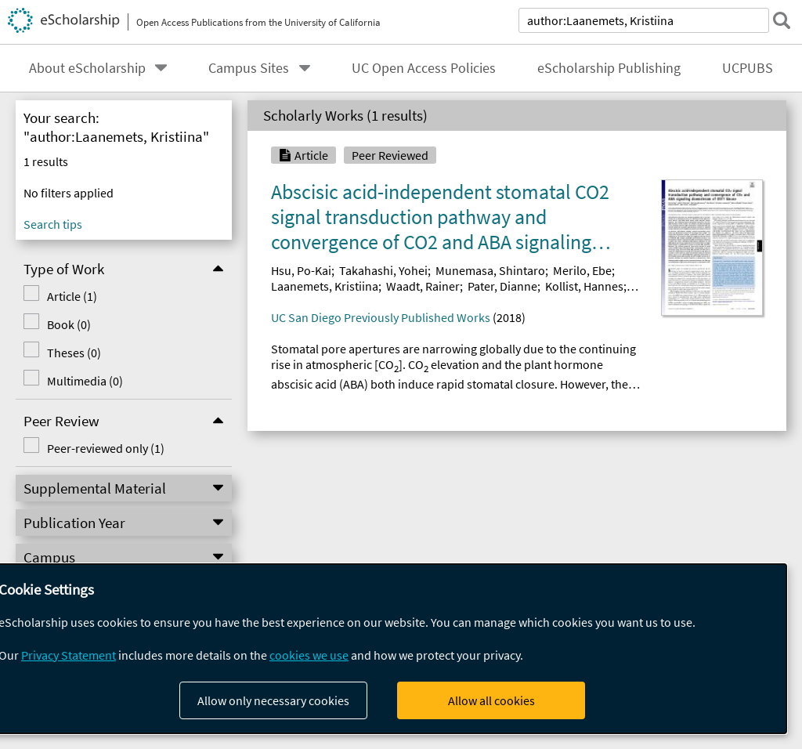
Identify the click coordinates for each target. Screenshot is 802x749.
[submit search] (781, 20)
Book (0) (52, 324)
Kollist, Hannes (584, 286)
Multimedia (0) (68, 381)
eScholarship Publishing (609, 68)
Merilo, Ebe (582, 270)
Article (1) (55, 296)
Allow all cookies (491, 700)
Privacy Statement (68, 655)
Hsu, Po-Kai (301, 270)
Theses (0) (57, 352)
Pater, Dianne (502, 286)
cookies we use (309, 655)
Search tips (52, 224)
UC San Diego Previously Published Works (380, 317)
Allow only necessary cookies (273, 700)
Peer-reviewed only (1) (88, 448)
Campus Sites (248, 68)
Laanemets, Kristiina (324, 286)
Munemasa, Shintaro (490, 270)
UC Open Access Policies (424, 68)
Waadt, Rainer (423, 286)
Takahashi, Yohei (383, 270)
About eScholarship (87, 68)
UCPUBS (747, 68)
